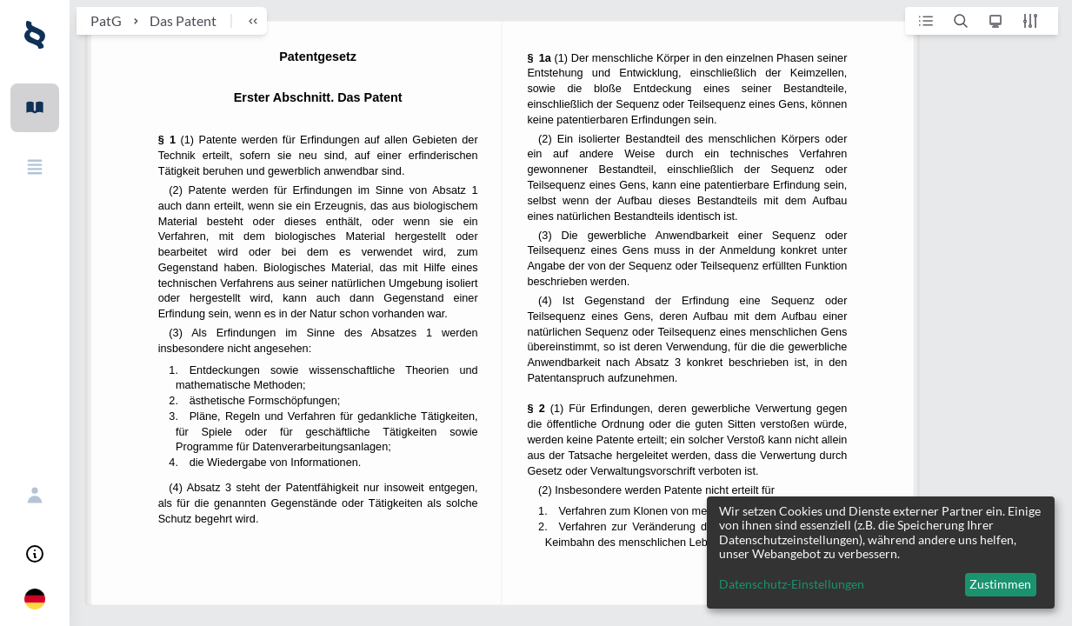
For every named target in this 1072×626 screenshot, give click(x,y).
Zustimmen (1000, 583)
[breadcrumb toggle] (245, 21)
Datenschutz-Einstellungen (791, 584)
